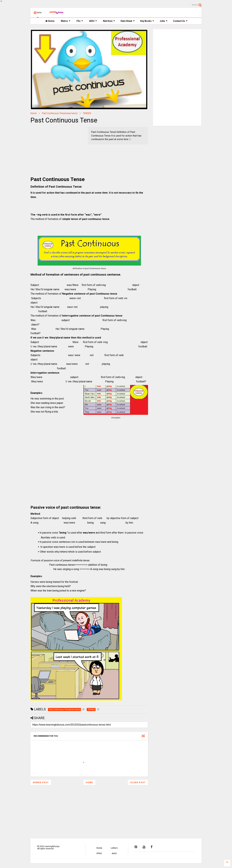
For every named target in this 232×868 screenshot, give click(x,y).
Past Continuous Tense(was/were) (59, 113)
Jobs (163, 21)
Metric (65, 21)
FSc (80, 21)
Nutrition (109, 21)
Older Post (138, 782)
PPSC (99, 853)
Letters (114, 848)
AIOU (93, 21)
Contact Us (180, 21)
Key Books (147, 21)
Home (49, 21)
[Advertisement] (51, 147)
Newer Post (41, 782)
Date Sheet (128, 21)
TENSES (87, 113)
